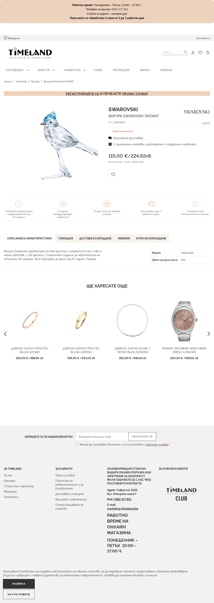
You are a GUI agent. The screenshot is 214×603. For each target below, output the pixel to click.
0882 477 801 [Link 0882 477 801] (120, 9)
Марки (129, 66)
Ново (88, 66)
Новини (147, 66)
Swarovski (64, 66)
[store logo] (25, 52)
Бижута (39, 66)
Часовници (13, 66)
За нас (8, 475)
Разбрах (24, 592)
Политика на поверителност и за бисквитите (69, 484)
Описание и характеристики (30, 234)
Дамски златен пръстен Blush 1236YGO (81, 346)
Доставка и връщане (98, 234)
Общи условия (65, 475)
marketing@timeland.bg (122, 508)
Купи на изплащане (156, 234)
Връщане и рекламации (71, 499)
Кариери (9, 480)
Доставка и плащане (69, 493)
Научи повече (73, 592)
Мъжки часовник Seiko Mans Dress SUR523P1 (184, 346)
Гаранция (67, 234)
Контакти (203, 38)
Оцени (206, 118)
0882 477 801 (122, 499)
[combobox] (174, 52)
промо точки (135, 89)
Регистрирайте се (82, 89)
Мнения (128, 234)
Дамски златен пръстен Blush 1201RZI (29, 346)
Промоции (108, 66)
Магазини (14, 38)
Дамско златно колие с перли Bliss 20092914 (133, 346)
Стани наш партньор (19, 486)
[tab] (30, 234)
